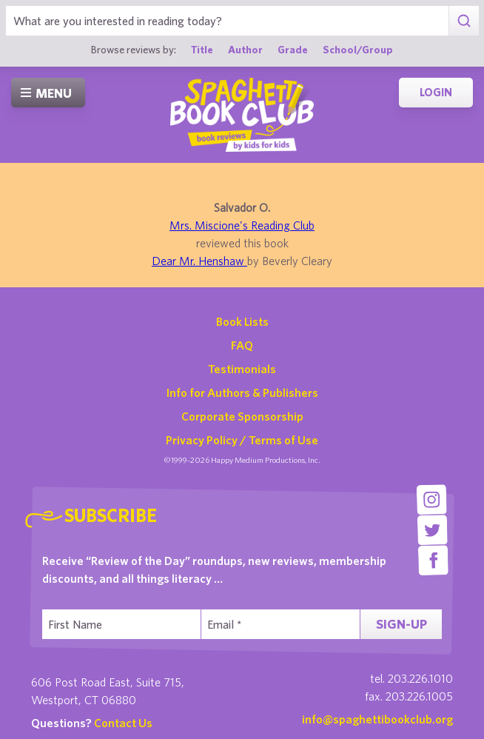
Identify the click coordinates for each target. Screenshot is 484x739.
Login (436, 92)
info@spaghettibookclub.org (377, 719)
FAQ (242, 345)
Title (202, 49)
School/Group (358, 49)
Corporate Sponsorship (242, 416)
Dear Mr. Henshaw (199, 260)
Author (245, 49)
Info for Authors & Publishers (242, 392)
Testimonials (242, 368)
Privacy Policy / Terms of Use (242, 440)
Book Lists (242, 321)
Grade (293, 49)
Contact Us (123, 722)
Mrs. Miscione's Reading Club (242, 225)
